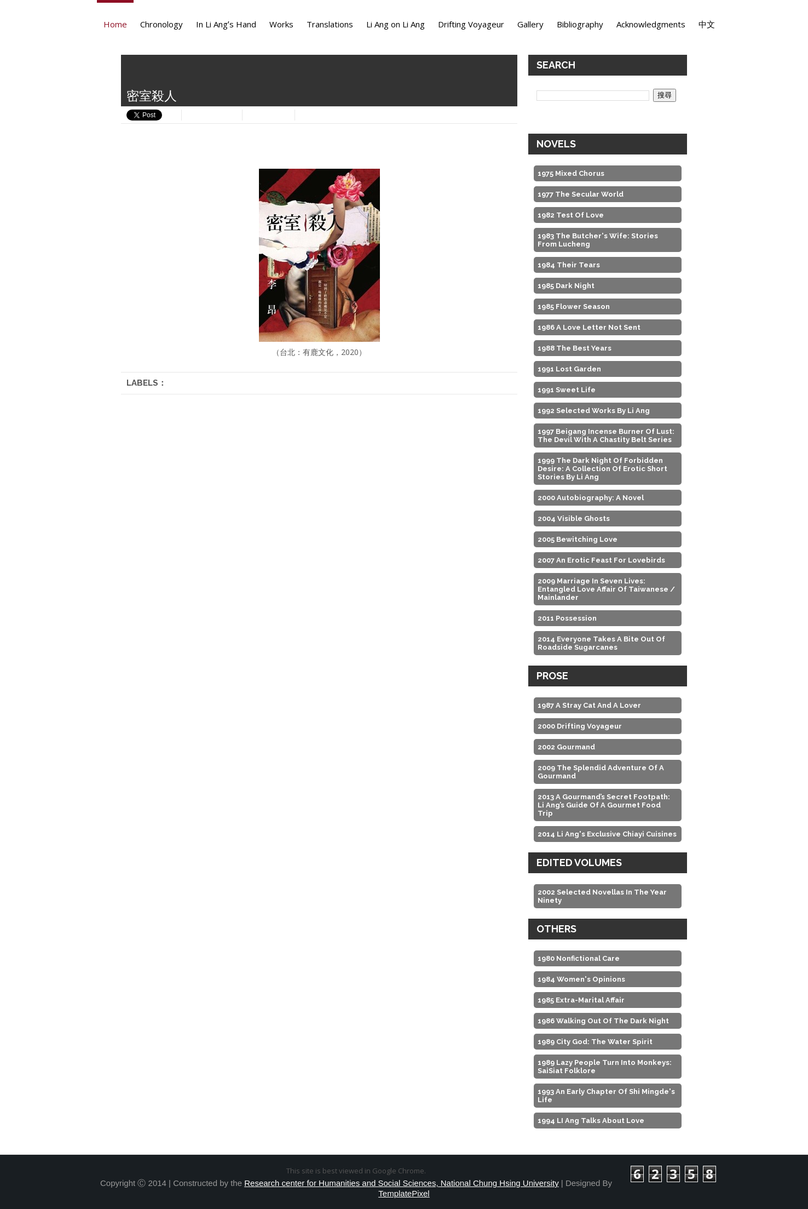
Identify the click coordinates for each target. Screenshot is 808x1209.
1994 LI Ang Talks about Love (591, 1120)
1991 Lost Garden (569, 369)
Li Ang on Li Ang (395, 24)
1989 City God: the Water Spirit (595, 1042)
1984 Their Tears (569, 265)
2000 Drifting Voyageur (580, 726)
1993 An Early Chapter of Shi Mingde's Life (606, 1095)
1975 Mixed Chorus (571, 173)
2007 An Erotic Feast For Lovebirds (601, 560)
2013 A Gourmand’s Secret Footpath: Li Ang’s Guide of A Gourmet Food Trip (604, 805)
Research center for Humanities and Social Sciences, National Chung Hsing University (401, 1183)
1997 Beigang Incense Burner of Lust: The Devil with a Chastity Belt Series (606, 435)
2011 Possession (567, 618)
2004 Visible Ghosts (574, 518)
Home (115, 24)
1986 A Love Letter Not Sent (589, 327)
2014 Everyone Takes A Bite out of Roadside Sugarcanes (601, 643)
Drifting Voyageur (471, 24)
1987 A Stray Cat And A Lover (589, 705)
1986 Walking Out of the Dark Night (603, 1021)
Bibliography (580, 24)
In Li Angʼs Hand (226, 24)
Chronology (161, 24)
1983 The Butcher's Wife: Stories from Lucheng (598, 240)
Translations (330, 24)
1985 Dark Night (566, 286)
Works (281, 24)
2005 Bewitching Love (577, 539)
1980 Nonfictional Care (579, 958)
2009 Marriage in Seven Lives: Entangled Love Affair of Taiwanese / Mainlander (606, 589)
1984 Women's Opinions (581, 979)
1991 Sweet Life (567, 390)
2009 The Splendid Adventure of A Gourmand (601, 772)
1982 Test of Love (571, 215)
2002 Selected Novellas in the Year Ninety (602, 896)
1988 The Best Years (574, 348)
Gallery (530, 24)
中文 (707, 24)
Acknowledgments (650, 24)
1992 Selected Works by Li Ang (594, 410)
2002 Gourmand (566, 747)
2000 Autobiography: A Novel (591, 498)
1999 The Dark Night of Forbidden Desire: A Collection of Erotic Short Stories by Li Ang (602, 468)
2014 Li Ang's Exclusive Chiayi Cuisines (607, 834)
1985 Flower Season (574, 306)
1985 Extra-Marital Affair (581, 1000)
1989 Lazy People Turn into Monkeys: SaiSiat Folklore (605, 1066)
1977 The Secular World (581, 194)
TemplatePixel (403, 1193)
